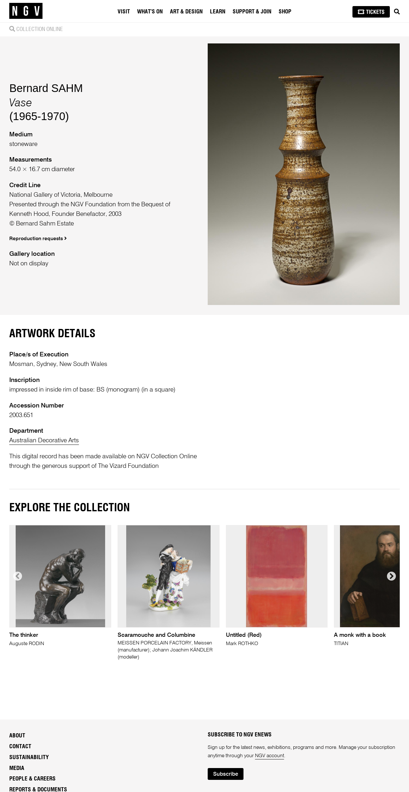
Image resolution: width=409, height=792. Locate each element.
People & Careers (32, 779)
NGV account (269, 755)
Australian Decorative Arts (44, 441)
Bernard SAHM (46, 88)
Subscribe (225, 774)
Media (16, 768)
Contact (20, 747)
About (17, 736)
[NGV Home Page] (25, 11)
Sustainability (29, 757)
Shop (285, 12)
